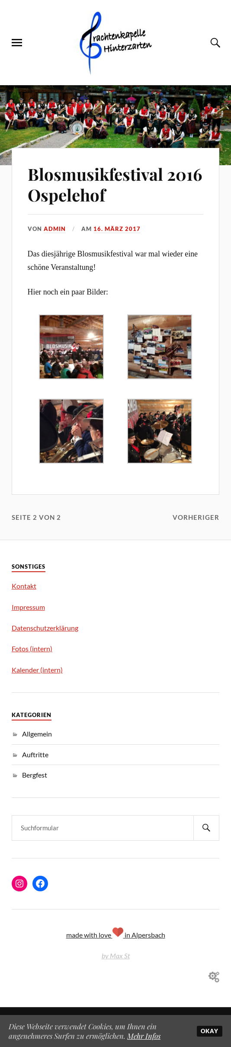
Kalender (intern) (37, 670)
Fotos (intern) (32, 648)
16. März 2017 (117, 228)
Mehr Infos (143, 1036)
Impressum (28, 607)
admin (55, 228)
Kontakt (24, 586)
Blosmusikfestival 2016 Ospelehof (115, 184)
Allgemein (37, 734)
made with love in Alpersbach (115, 935)
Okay (209, 1031)
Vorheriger (196, 517)
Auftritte (35, 754)
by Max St (116, 955)
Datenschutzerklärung (45, 628)
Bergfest (34, 775)
